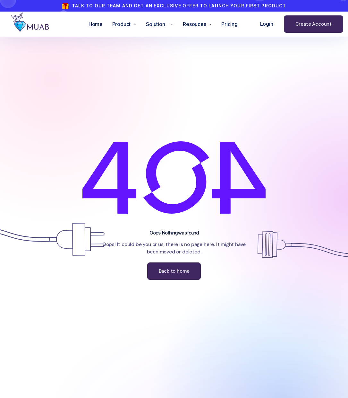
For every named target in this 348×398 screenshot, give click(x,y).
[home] (35, 24)
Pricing (229, 24)
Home (96, 24)
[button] (124, 24)
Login (266, 24)
